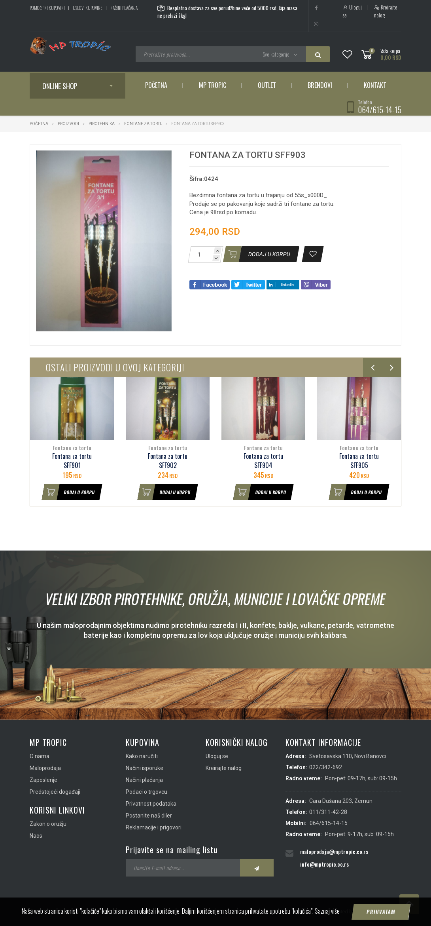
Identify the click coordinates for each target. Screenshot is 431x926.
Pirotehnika (102, 124)
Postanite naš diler (149, 815)
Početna (156, 85)
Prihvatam (381, 912)
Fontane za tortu (143, 124)
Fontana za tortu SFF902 (167, 461)
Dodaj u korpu (68, 492)
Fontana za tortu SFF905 (359, 461)
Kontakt (375, 85)
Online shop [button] (60, 86)
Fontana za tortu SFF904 (263, 461)
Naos (36, 836)
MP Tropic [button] (212, 85)
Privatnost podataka (151, 804)
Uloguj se (352, 11)
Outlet (267, 85)
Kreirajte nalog (385, 11)
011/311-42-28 (328, 812)
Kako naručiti (142, 756)
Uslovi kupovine (87, 8)
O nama (39, 756)
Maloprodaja (45, 768)
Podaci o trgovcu (146, 792)
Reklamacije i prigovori (153, 827)
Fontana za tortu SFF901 (72, 461)
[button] (164, 157)
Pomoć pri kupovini (47, 8)
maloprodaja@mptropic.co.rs (334, 851)
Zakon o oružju (48, 824)
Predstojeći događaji (55, 792)
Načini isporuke (144, 768)
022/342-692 (325, 767)
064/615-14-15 (379, 110)
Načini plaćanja (124, 8)
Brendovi (320, 85)
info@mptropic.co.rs (324, 864)
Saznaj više (327, 911)
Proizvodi (69, 124)
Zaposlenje (43, 780)
